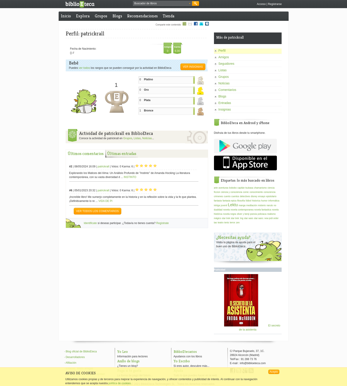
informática (273, 200)
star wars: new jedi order (266, 218)
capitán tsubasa (245, 188)
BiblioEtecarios (185, 351)
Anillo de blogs (128, 361)
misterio (262, 205)
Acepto (274, 371)
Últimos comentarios (85, 153)
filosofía (241, 200)
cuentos (235, 196)
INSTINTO (130, 177)
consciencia (269, 192)
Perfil (222, 50)
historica (256, 200)
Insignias (224, 109)
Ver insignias (193, 66)
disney (254, 196)
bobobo (233, 188)
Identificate (90, 223)
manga (242, 205)
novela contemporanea (241, 209)
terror (232, 222)
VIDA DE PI (106, 201)
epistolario (271, 196)
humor (264, 200)
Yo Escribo (182, 361)
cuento (227, 196)
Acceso (261, 4)
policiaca (262, 214)
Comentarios (227, 90)
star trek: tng (237, 218)
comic (246, 192)
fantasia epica (230, 200)
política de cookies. (119, 383)
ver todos (84, 67)
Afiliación (71, 362)
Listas (137, 138)
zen (237, 222)
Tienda (168, 15)
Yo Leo (122, 351)
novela (226, 209)
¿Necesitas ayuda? (233, 237)
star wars (248, 218)
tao (215, 222)
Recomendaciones (142, 15)
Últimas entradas (121, 153)
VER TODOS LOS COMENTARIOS (97, 211)
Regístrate (162, 223)
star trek (226, 218)
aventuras (223, 188)
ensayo (261, 196)
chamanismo (260, 188)
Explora (83, 15)
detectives (245, 196)
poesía (253, 214)
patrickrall (103, 166)
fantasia (218, 200)
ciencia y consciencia (231, 192)
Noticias (147, 138)
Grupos (101, 15)
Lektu (233, 205)
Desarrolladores (75, 357)
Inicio (66, 15)
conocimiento (256, 192)
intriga (217, 205)
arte (216, 188)
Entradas (224, 103)
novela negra (229, 214)
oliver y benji (243, 214)
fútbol (248, 200)
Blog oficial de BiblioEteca (81, 351)
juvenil (224, 205)
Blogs (117, 15)
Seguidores (226, 63)
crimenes (218, 196)
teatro (221, 222)
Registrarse (275, 4)
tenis (226, 222)
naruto (270, 205)
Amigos (223, 57)
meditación (251, 205)
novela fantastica (262, 209)
